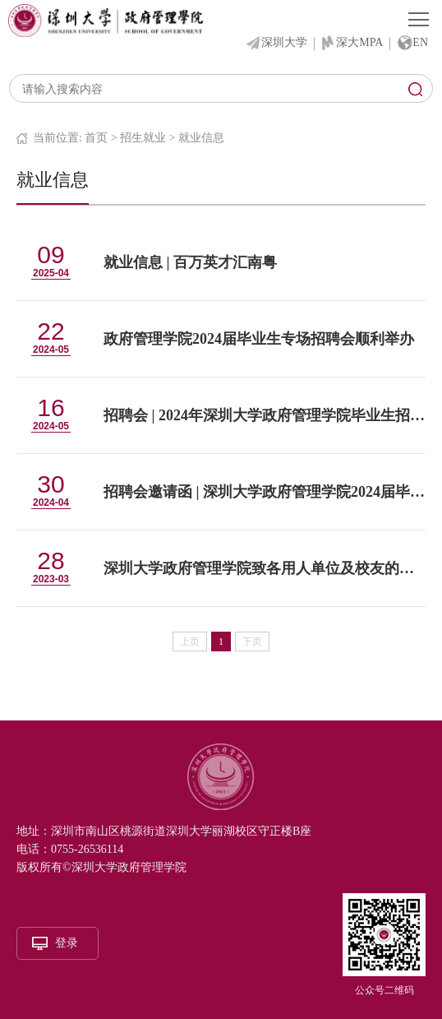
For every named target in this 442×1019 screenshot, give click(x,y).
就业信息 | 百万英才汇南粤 (190, 262)
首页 (96, 138)
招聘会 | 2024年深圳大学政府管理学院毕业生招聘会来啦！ (265, 415)
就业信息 (201, 138)
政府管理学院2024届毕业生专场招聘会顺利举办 (259, 339)
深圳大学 (284, 42)
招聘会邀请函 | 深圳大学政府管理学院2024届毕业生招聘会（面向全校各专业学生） (265, 492)
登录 (66, 943)
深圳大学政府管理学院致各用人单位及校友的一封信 (265, 568)
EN (420, 42)
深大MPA (359, 42)
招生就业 (143, 138)
